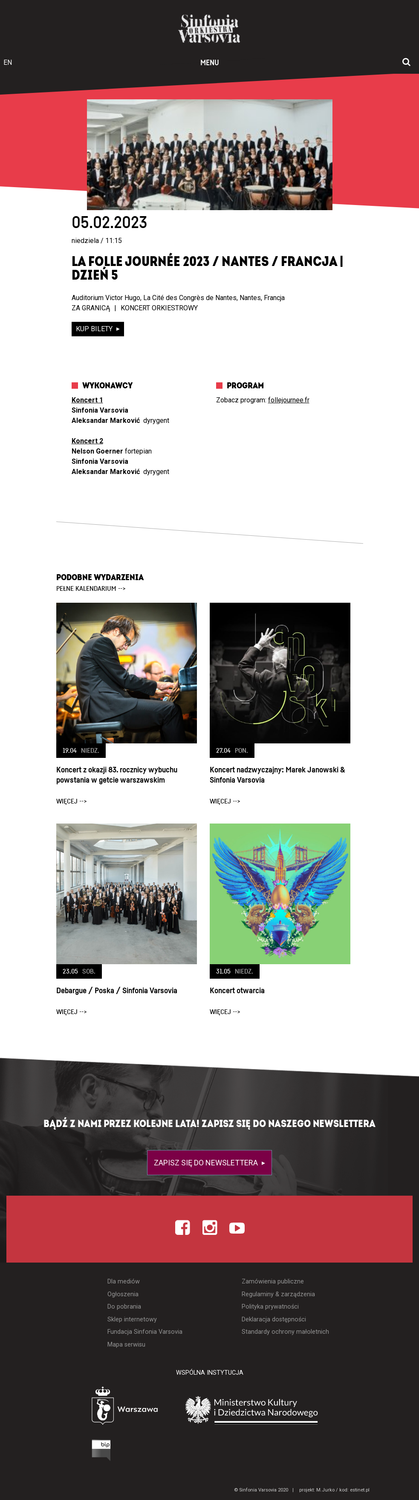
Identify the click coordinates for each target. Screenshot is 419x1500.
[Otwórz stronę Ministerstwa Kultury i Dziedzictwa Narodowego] (265, 1410)
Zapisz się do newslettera (207, 1162)
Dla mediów (123, 1281)
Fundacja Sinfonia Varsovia (144, 1331)
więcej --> (71, 801)
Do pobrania (124, 1306)
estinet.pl (360, 1490)
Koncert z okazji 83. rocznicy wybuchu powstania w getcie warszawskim (116, 775)
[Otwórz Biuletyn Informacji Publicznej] (69, 1452)
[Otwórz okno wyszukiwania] (406, 63)
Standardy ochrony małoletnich (285, 1331)
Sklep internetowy (132, 1319)
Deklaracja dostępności (274, 1319)
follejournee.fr (288, 400)
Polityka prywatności (270, 1306)
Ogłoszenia (123, 1294)
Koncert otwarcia (237, 991)
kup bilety (95, 329)
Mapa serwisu (126, 1344)
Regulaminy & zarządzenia (278, 1294)
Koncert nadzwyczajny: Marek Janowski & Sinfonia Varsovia (277, 775)
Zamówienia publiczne (273, 1281)
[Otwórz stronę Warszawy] (101, 1408)
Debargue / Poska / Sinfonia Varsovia (116, 991)
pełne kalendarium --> (91, 588)
